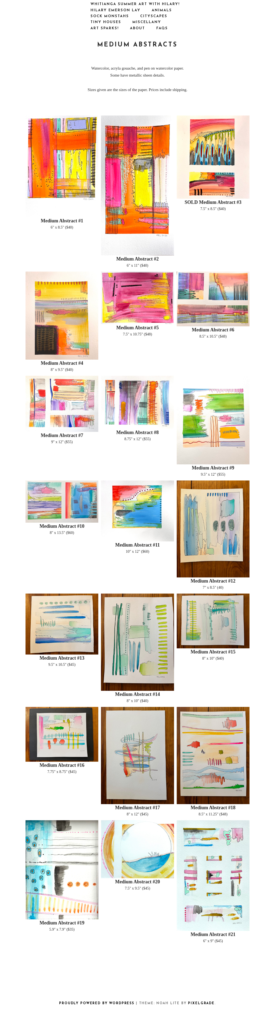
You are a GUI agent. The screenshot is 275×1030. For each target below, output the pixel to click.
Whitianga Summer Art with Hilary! (135, 4)
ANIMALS (162, 10)
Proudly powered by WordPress (96, 1003)
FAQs (162, 28)
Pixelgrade (201, 1003)
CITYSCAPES (153, 16)
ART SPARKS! (105, 28)
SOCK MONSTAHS (110, 16)
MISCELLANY (146, 22)
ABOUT (137, 28)
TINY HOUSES (106, 22)
